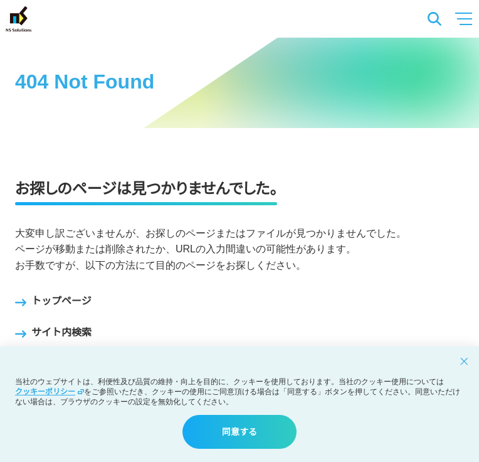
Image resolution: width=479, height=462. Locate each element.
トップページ (53, 302)
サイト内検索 (53, 334)
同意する (239, 432)
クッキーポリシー (49, 391)
